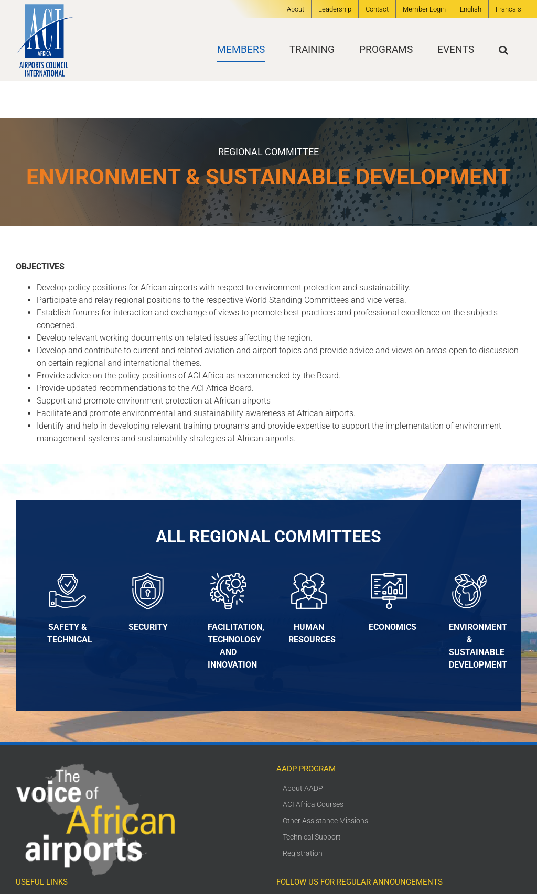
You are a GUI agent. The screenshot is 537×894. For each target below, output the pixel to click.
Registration (303, 853)
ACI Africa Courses (313, 804)
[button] (503, 49)
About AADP (303, 788)
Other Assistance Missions (325, 820)
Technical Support (312, 837)
